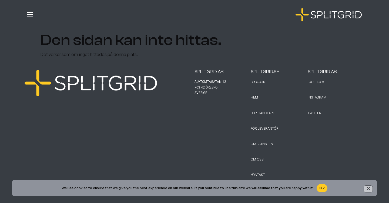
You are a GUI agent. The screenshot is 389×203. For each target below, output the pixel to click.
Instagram (317, 97)
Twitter (314, 113)
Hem (254, 97)
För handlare (263, 113)
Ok (322, 188)
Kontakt (258, 175)
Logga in (258, 82)
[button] (109, 13)
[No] (368, 188)
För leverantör (265, 128)
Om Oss (257, 159)
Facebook (316, 82)
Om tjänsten (262, 144)
